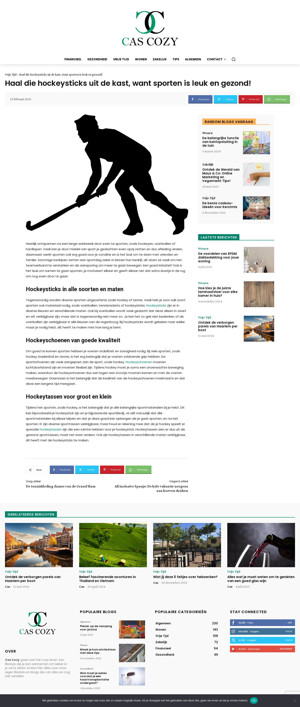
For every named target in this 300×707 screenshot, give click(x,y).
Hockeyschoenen (139, 362)
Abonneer (286, 648)
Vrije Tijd (10, 74)
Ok (254, 700)
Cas (7, 586)
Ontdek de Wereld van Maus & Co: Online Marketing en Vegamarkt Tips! (221, 175)
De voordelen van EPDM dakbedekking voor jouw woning (218, 257)
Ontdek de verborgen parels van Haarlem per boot (218, 326)
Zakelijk (207, 164)
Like (290, 622)
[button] (234, 59)
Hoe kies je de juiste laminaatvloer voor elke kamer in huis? (218, 292)
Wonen (207, 133)
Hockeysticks (156, 305)
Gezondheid (86, 668)
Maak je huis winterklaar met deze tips (98, 651)
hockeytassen (51, 429)
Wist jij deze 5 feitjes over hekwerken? (185, 576)
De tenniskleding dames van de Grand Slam (60, 486)
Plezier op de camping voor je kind (96, 627)
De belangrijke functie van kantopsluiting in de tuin (220, 142)
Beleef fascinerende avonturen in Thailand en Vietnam (107, 578)
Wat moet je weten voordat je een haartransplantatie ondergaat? (94, 678)
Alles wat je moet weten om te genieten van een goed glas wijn (261, 578)
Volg (288, 631)
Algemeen (85, 621)
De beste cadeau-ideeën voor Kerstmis (219, 205)
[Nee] (295, 700)
